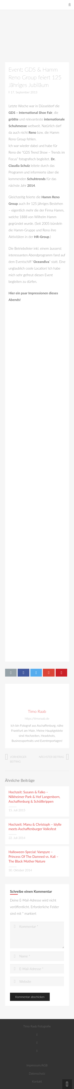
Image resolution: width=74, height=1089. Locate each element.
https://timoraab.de (37, 718)
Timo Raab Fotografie (37, 1026)
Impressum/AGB (37, 1065)
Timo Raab (37, 711)
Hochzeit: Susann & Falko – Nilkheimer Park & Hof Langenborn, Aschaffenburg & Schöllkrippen (34, 796)
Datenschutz (37, 1073)
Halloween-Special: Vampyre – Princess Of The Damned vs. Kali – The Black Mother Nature (34, 856)
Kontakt (37, 1081)
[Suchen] (69, 5)
